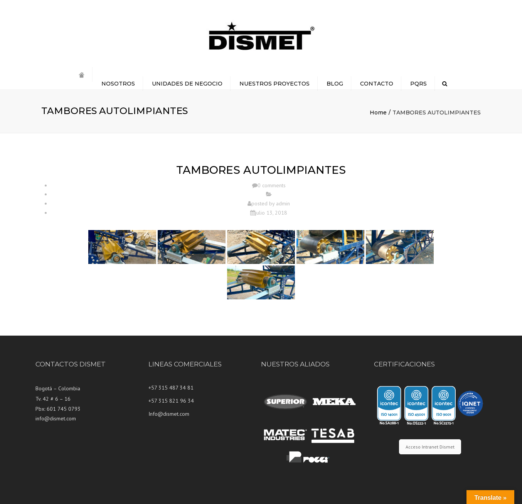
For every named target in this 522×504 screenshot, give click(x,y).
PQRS (418, 83)
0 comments (272, 185)
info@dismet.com (55, 418)
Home (378, 112)
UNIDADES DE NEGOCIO (187, 83)
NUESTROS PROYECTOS (274, 83)
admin (283, 203)
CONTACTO (376, 83)
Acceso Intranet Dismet (430, 447)
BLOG (335, 83)
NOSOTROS (118, 83)
